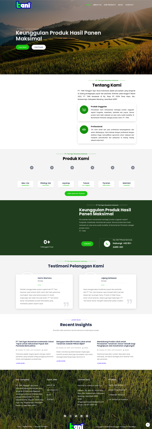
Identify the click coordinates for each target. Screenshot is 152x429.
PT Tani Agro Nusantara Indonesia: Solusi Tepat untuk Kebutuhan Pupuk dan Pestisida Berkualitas (35, 343)
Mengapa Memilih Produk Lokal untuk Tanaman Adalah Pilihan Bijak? (73, 342)
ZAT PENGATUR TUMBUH (118, 400)
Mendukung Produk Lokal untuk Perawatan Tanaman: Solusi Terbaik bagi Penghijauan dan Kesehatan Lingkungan (116, 343)
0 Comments (36, 350)
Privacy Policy (27, 427)
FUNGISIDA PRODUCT (117, 395)
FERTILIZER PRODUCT (117, 385)
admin (46, 350)
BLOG (120, 5)
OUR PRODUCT (110, 5)
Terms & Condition (41, 427)
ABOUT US (97, 5)
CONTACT (129, 5)
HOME (88, 5)
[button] (21, 363)
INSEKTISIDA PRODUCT (117, 390)
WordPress (132, 427)
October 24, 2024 (24, 350)
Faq (19, 427)
